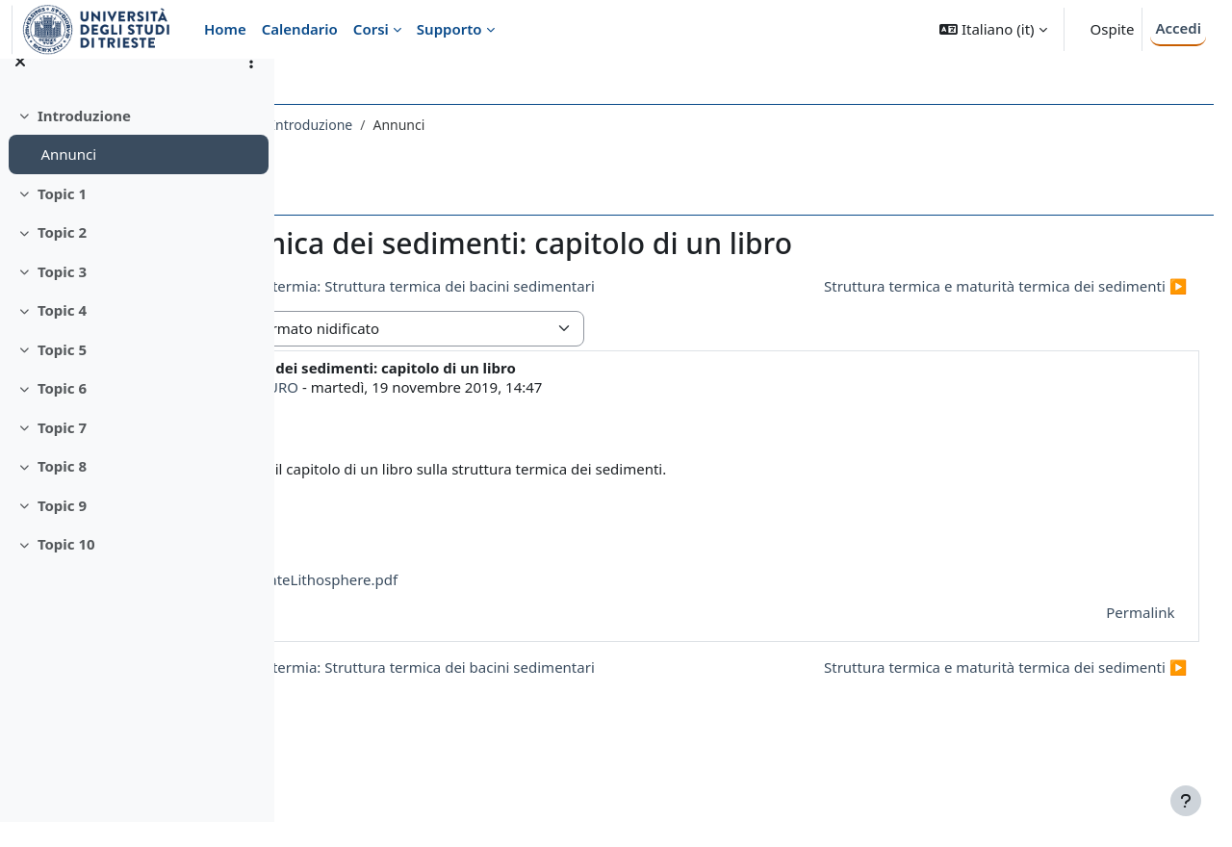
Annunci (68, 180)
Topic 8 (62, 491)
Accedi (1178, 28)
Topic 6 (62, 414)
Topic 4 (62, 336)
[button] (993, 29)
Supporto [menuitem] (449, 28)
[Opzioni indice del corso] (251, 86)
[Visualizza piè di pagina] (1185, 800)
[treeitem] (137, 160)
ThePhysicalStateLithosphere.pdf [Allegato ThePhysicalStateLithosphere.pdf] (498, 615)
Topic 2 (62, 258)
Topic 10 (66, 569)
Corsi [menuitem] (371, 28)
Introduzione (84, 140)
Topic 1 (62, 218)
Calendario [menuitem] (300, 28)
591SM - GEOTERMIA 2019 (394, 125)
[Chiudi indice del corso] (20, 86)
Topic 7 (62, 452)
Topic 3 (62, 296)
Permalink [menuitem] (1104, 646)
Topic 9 (62, 530)
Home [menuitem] (225, 28)
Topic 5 (62, 374)
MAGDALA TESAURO (456, 421)
